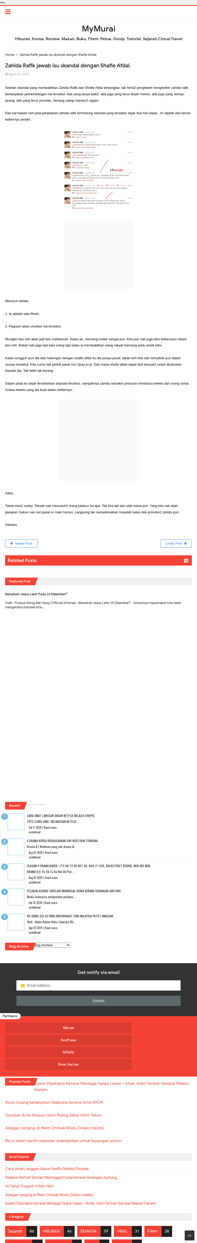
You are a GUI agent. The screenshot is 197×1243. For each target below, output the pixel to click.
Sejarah (15, 1194)
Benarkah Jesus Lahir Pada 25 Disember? (36, 594)
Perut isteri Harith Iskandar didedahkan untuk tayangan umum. (64, 1103)
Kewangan (18, 1208)
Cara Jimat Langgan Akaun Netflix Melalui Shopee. (61, 816)
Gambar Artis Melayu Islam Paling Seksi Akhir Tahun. (54, 1077)
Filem (152, 1194)
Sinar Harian (169, 1028)
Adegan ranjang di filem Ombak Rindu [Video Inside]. (55, 1090)
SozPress (74, 1028)
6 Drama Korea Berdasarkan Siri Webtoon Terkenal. (63, 841)
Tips (91, 1208)
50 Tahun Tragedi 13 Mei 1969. (32, 1149)
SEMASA (88, 1194)
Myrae (27, 1028)
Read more (50, 828)
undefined (35, 833)
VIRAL (122, 1194)
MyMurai (98, 1229)
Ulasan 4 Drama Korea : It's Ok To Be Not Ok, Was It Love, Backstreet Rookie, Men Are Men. (89, 866)
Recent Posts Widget (34, 804)
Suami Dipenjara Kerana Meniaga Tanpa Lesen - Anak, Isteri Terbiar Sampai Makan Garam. (90, 1167)
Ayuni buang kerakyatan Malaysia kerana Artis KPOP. (54, 1064)
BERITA (121, 1208)
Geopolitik (58, 1208)
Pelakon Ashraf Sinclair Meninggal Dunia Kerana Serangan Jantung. (74, 891)
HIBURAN (51, 1194)
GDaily (121, 1028)
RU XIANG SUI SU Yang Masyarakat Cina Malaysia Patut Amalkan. (70, 916)
